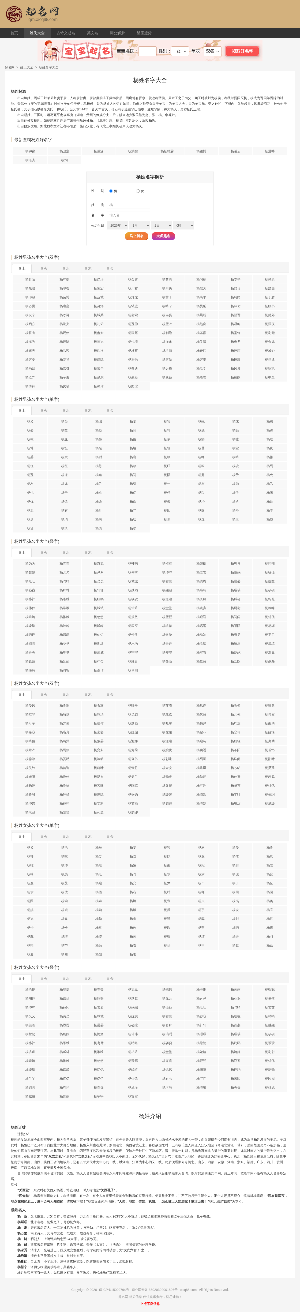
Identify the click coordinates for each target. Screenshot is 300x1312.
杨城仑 (270, 350)
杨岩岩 (201, 572)
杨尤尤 (64, 572)
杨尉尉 (235, 608)
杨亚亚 (235, 998)
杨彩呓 (167, 759)
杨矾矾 (201, 599)
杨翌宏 (99, 288)
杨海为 (30, 342)
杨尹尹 (99, 572)
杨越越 (30, 572)
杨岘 (201, 421)
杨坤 (30, 448)
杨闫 (133, 475)
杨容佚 (167, 359)
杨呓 (64, 856)
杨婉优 (167, 750)
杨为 (235, 484)
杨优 (30, 501)
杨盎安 (99, 333)
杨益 (64, 430)
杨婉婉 (235, 1052)
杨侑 (133, 439)
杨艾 (64, 883)
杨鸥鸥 (99, 599)
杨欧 (167, 928)
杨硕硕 (270, 590)
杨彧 (235, 421)
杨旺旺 (30, 581)
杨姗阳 (30, 777)
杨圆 (201, 510)
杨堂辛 (235, 279)
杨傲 (167, 501)
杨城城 (133, 581)
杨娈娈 (167, 1043)
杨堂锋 (235, 333)
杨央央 (30, 652)
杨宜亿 (133, 759)
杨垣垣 (235, 643)
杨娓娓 (133, 1016)
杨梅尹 (201, 723)
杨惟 (64, 928)
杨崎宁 (167, 306)
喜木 (88, 268)
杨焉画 (201, 759)
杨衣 (133, 945)
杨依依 (270, 998)
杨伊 (235, 493)
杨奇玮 (201, 350)
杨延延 (64, 661)
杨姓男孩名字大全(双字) (36, 257)
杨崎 (235, 457)
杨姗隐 (99, 794)
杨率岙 (64, 288)
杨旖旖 (99, 1034)
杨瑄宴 (64, 306)
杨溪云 (235, 151)
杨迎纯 (201, 741)
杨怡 (30, 928)
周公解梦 (117, 33)
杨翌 (30, 475)
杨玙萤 (235, 723)
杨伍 (269, 493)
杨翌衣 (167, 324)
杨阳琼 (133, 785)
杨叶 (98, 510)
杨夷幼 (270, 741)
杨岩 (133, 457)
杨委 (30, 457)
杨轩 (167, 430)
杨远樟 (167, 368)
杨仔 (167, 493)
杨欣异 (30, 377)
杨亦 (98, 493)
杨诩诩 (133, 670)
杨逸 (30, 954)
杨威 (64, 910)
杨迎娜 (133, 741)
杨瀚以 (30, 368)
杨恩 (269, 421)
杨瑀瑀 (167, 1034)
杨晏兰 (133, 777)
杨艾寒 (99, 803)
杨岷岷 (235, 572)
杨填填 (270, 643)
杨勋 (269, 501)
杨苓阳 (235, 750)
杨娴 (98, 910)
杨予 (235, 475)
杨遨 (98, 475)
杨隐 (235, 430)
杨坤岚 (30, 803)
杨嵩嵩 (270, 652)
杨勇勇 (235, 635)
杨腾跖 (133, 333)
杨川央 (167, 288)
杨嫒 (133, 910)
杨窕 (269, 874)
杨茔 (64, 945)
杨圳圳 (99, 643)
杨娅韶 (133, 732)
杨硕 (167, 936)
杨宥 (269, 910)
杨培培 (133, 608)
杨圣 (235, 510)
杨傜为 (201, 288)
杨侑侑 (133, 572)
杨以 (201, 493)
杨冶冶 (201, 635)
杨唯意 (270, 705)
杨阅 (64, 954)
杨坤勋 (64, 279)
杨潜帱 (270, 151)
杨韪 (201, 475)
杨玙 (235, 928)
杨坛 (133, 519)
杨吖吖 (201, 1078)
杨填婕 (201, 803)
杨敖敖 (133, 617)
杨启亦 (30, 324)
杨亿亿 (64, 1078)
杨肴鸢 (99, 705)
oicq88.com (188, 1290)
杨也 (30, 493)
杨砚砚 (201, 563)
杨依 (167, 439)
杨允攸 (235, 714)
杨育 (133, 430)
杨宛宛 (64, 1007)
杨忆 (269, 919)
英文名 (92, 33)
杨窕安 (99, 750)
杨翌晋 (235, 315)
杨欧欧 (235, 661)
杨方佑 (64, 723)
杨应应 (133, 626)
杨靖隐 (99, 359)
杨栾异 (64, 359)
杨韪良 (201, 324)
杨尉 (98, 457)
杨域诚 (133, 306)
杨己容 (64, 350)
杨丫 (201, 883)
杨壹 (167, 901)
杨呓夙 (201, 768)
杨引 (133, 484)
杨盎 (98, 430)
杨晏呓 (64, 759)
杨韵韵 (270, 1070)
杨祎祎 (30, 599)
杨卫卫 (270, 635)
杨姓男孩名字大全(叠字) (36, 541)
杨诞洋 (99, 306)
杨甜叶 (270, 759)
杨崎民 (235, 297)
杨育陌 (30, 279)
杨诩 (201, 945)
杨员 (64, 421)
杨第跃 (235, 377)
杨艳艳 (30, 989)
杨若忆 (270, 750)
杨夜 (269, 448)
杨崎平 (201, 297)
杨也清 (133, 342)
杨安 (235, 910)
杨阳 (98, 954)
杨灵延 (270, 768)
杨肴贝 (30, 794)
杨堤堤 (64, 989)
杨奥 (269, 901)
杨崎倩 (30, 741)
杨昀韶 (30, 785)
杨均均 (133, 643)
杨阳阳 (235, 626)
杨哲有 (30, 333)
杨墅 (133, 528)
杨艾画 (133, 803)
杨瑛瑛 (235, 590)
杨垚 (201, 519)
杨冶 (201, 501)
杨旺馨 (167, 723)
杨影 (235, 919)
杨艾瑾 (167, 705)
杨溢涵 (99, 151)
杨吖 (133, 510)
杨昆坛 (99, 279)
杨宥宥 (201, 652)
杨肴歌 (64, 705)
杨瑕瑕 (201, 1034)
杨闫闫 (235, 617)
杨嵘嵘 (99, 626)
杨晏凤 (30, 705)
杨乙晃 (30, 306)
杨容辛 (201, 359)
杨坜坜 (270, 626)
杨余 (98, 501)
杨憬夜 (270, 324)
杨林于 (167, 297)
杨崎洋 (64, 741)
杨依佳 (64, 777)
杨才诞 (64, 315)
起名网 (10, 67)
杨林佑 (235, 306)
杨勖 (201, 439)
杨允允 (167, 998)
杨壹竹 (133, 768)
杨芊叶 (235, 794)
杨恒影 (235, 359)
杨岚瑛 (64, 386)
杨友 (30, 484)
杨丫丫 (30, 1078)
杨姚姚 (270, 1087)
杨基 (201, 448)
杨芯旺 (99, 785)
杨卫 (30, 510)
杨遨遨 (167, 599)
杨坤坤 (167, 572)
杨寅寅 (201, 608)
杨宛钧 (64, 803)
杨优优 (270, 617)
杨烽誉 (201, 377)
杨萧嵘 (167, 279)
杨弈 (201, 919)
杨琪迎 (30, 812)
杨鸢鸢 (99, 1043)
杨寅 (64, 457)
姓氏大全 (37, 33)
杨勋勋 (133, 590)
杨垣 (235, 519)
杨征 (64, 466)
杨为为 (30, 563)
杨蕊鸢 (167, 714)
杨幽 (133, 919)
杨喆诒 (235, 288)
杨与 (201, 484)
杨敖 (133, 466)
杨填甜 (235, 803)
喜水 (66, 268)
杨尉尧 (270, 333)
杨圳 (30, 519)
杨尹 (98, 484)
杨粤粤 (235, 563)
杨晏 (30, 430)
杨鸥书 (270, 306)
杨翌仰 (133, 324)
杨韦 (133, 954)
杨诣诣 (99, 670)
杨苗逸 (64, 768)
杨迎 (64, 475)
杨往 (30, 466)
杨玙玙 (30, 635)
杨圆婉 (167, 803)
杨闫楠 (201, 279)
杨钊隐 (167, 333)
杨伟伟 (30, 608)
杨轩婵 (64, 794)
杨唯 (269, 439)
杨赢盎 (133, 377)
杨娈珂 (235, 732)
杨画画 (235, 989)
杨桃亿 (270, 785)
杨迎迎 (201, 617)
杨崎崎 (30, 617)
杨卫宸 (64, 151)
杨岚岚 (99, 563)
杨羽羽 (64, 670)
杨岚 (30, 919)
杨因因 (235, 1078)
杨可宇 (30, 723)
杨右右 (167, 1078)
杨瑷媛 (167, 794)
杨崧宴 (167, 315)
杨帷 (269, 457)
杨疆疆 (64, 635)
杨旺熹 (133, 705)
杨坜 (167, 519)
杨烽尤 (133, 297)
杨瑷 (235, 874)
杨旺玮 (235, 350)
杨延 (167, 919)
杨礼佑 (99, 324)
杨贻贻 (99, 998)
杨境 (98, 528)
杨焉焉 (133, 1061)
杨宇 (201, 910)
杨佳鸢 (235, 777)
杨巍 (64, 919)
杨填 (64, 528)
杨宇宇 (133, 652)
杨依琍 (270, 794)
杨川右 (133, 288)
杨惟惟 (167, 563)
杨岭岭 (64, 626)
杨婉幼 (270, 723)
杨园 (269, 892)
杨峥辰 (270, 279)
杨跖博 (64, 297)
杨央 (201, 901)
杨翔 (30, 945)
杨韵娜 (133, 812)
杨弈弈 (99, 661)
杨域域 (99, 608)
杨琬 (30, 936)
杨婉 (167, 865)
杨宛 (201, 865)
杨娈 (98, 856)
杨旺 (167, 466)
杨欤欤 (133, 599)
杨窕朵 (133, 750)
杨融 (98, 945)
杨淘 (64, 160)
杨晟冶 (30, 288)
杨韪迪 (133, 368)
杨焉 (269, 466)
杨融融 (167, 590)
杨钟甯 (30, 151)
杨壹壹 (64, 563)
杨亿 (133, 493)
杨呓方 (99, 777)
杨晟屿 (235, 324)
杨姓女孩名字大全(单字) (36, 825)
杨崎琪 (64, 714)
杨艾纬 (30, 768)
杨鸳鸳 (30, 1034)
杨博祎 (30, 386)
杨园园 (270, 1078)
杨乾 (30, 439)
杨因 (167, 510)
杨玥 (269, 928)
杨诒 (167, 945)
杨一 (167, 484)
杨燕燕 (235, 1025)
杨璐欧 (201, 794)
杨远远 (201, 626)
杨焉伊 (64, 750)
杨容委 (30, 359)
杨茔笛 (64, 812)
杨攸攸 (201, 661)
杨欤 (235, 466)
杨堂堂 (167, 608)
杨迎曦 (167, 741)
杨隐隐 (201, 1043)
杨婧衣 (30, 750)
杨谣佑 (99, 723)
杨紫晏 (99, 741)
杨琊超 (30, 297)
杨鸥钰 (235, 741)
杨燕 (201, 928)
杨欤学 (201, 368)
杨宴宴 (167, 581)
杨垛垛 (201, 643)
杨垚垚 (167, 643)
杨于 (64, 493)
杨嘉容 (30, 732)
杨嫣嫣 (64, 1034)
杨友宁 (30, 315)
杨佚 (133, 501)
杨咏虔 (201, 705)
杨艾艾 (270, 1007)
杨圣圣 (64, 643)
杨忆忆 (99, 1070)
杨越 (235, 945)
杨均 (64, 519)
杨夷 (235, 901)
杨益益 (270, 581)
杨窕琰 (99, 714)
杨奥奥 (64, 652)
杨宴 (133, 421)
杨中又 (270, 377)
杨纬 (201, 936)
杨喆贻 (270, 288)
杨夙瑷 (270, 803)
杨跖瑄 (133, 386)
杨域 (98, 448)
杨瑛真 (64, 732)
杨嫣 (167, 910)
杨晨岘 (201, 315)
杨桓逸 (270, 359)
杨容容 (201, 1016)
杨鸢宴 (99, 732)
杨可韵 (201, 785)
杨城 (98, 421)
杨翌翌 (167, 617)
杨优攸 (201, 714)
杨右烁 (133, 359)
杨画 (133, 936)
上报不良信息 (150, 1304)
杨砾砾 (235, 599)
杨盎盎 (30, 590)
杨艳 (64, 847)
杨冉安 (270, 714)
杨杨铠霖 (167, 151)
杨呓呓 (133, 1043)
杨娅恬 (270, 732)
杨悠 (98, 466)
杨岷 (167, 457)
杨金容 (133, 279)
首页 (14, 33)
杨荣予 (99, 368)
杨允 (269, 475)
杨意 (98, 928)
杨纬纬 (30, 670)
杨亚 (64, 439)
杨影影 (133, 661)
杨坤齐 (133, 350)
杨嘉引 (64, 368)
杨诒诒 (64, 998)
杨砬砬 (133, 1025)
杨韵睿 (167, 777)
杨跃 (269, 945)
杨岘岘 (235, 1016)
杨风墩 (235, 368)
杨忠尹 (235, 342)
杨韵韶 (201, 777)
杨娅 (133, 865)
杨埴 (133, 448)
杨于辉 (270, 297)
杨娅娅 (201, 1052)
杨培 (167, 448)
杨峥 (201, 457)
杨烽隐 (64, 342)
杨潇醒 (133, 151)
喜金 (110, 268)
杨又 (30, 421)
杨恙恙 (30, 1025)
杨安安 (167, 652)
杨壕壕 (30, 626)
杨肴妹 (64, 785)
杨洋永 (167, 342)
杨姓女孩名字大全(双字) (36, 683)
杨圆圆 (30, 643)
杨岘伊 (64, 333)
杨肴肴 (64, 590)
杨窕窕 (167, 1061)
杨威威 (99, 652)
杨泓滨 (30, 160)
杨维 (235, 936)
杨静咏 (30, 759)
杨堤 (30, 528)
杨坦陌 (167, 350)
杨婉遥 (201, 750)
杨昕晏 (235, 705)
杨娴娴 (64, 1096)
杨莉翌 (99, 812)
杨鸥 (269, 430)
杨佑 (64, 501)
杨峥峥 (270, 608)
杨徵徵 (167, 661)
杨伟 (98, 439)
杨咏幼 (99, 759)
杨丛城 (99, 297)
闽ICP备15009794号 (114, 1290)
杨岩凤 (270, 777)
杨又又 (30, 1016)
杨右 (64, 510)
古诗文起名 (65, 33)
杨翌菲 (201, 732)
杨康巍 (167, 377)
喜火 (44, 268)
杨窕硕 (167, 732)
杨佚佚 (133, 635)
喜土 (22, 268)
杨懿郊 (270, 315)
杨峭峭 (270, 1016)
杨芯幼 (235, 768)
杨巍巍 (30, 661)
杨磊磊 (270, 661)
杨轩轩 (99, 590)
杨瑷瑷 (270, 1043)
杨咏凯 (270, 368)
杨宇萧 (64, 377)
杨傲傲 (167, 635)
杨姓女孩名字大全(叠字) (36, 967)
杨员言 (235, 785)
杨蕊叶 (99, 768)
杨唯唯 (64, 608)
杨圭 (269, 510)
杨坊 (98, 519)
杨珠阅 (235, 759)
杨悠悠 (99, 617)
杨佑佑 (99, 635)
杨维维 (64, 599)
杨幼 (98, 919)
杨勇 (235, 501)
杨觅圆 (133, 714)
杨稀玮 (99, 386)
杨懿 (201, 430)
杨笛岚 (99, 342)
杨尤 (64, 484)
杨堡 (269, 519)
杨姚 (30, 910)
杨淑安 (167, 768)
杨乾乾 (270, 599)
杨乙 (269, 484)
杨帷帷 (64, 617)
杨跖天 (30, 350)
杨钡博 (201, 151)
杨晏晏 (235, 581)
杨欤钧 (133, 794)
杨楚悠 (99, 377)
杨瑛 (98, 936)
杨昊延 (201, 306)
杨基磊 (201, 333)
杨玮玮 (201, 590)
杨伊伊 (99, 1078)
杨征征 (270, 572)
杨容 (167, 421)
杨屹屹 (235, 652)
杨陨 (167, 475)
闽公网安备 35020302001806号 (154, 1290)
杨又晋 (201, 342)
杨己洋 (99, 350)
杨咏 (235, 439)
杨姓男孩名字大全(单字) (36, 399)
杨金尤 (270, 342)
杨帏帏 (133, 563)
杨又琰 (167, 785)
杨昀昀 (64, 581)
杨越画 (133, 723)
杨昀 (201, 466)
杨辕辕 (167, 626)
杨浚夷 (64, 324)
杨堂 (235, 448)
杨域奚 (99, 315)
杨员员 (99, 581)
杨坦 (64, 448)
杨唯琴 (30, 714)
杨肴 (269, 847)
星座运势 (144, 33)
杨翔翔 (270, 563)
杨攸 (133, 928)
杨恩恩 (201, 581)
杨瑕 (64, 936)
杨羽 (269, 936)
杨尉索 (133, 315)
